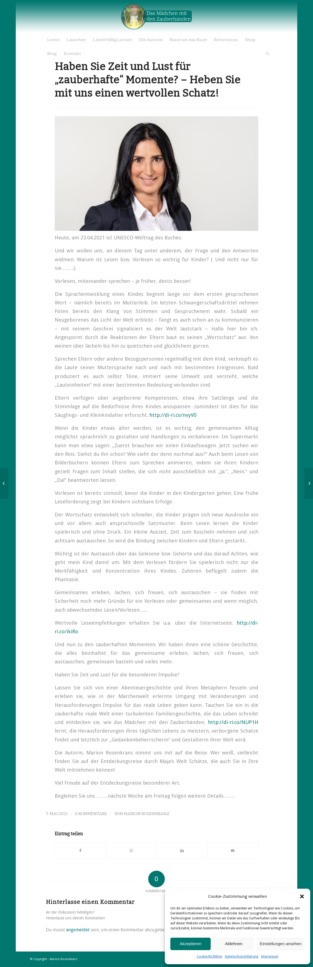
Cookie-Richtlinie (209, 956)
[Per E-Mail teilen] (232, 850)
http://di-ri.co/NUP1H (233, 722)
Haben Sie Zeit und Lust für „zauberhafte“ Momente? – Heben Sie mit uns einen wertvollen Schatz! (148, 80)
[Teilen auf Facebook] (80, 850)
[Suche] (265, 53)
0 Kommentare (91, 813)
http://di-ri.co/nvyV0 (172, 415)
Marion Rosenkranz (146, 813)
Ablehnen (233, 943)
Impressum (269, 956)
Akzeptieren (190, 943)
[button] (302, 896)
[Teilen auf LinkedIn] (182, 850)
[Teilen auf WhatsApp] (131, 850)
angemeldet (78, 929)
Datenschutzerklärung (241, 956)
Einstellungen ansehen (281, 943)
